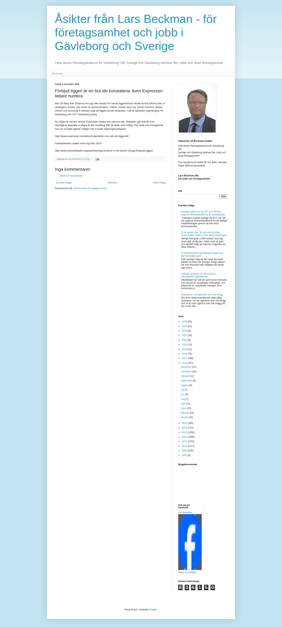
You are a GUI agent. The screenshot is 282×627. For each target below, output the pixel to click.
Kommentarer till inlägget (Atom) (90, 188)
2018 (185, 353)
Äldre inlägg (159, 182)
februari (185, 412)
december (186, 367)
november (186, 371)
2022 (185, 335)
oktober (185, 376)
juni (183, 394)
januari (185, 417)
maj (183, 399)
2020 (185, 344)
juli (182, 389)
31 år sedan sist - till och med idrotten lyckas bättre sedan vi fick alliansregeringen (203, 234)
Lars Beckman (185, 512)
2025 (185, 326)
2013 (185, 432)
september (187, 380)
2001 (185, 455)
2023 (185, 330)
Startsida (57, 73)
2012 (185, 437)
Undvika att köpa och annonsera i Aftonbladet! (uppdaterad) (198, 275)
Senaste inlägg (63, 182)
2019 (185, 349)
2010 (185, 446)
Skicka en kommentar (71, 175)
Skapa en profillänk (187, 572)
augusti (185, 385)
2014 (185, 427)
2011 (185, 441)
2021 (185, 340)
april (183, 403)
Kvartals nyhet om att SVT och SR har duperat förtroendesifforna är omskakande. (203, 213)
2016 (185, 363)
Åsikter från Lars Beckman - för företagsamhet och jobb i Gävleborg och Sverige (136, 32)
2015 (185, 423)
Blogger (153, 609)
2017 (185, 358)
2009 (185, 450)
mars (184, 408)
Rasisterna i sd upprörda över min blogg (202, 294)
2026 (185, 321)
